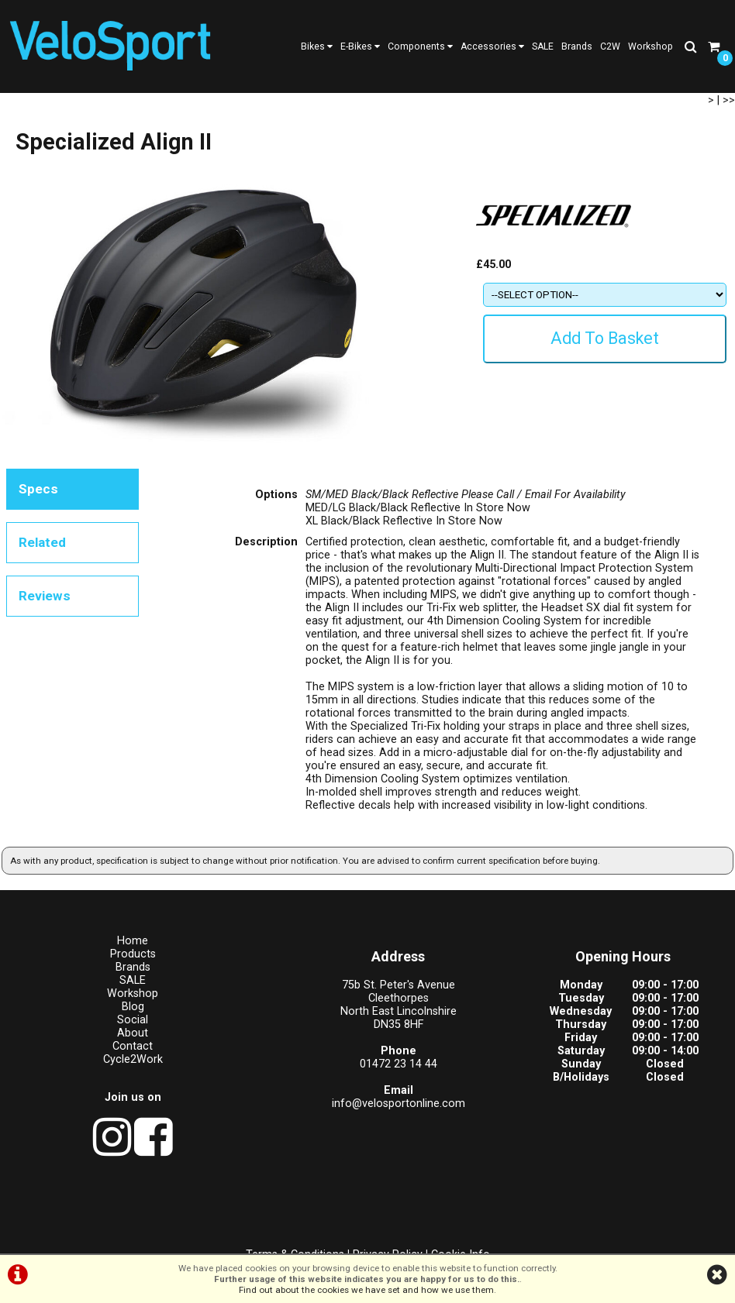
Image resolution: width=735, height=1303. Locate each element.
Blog (92, 1050)
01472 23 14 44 (276, 1107)
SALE (543, 46)
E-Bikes (360, 46)
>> (729, 141)
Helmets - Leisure (166, 113)
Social (92, 1063)
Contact (92, 1089)
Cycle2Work (92, 1102)
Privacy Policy (388, 1237)
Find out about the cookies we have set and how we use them (366, 1289)
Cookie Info (460, 1237)
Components (420, 46)
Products (26, 113)
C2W (610, 46)
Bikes (317, 46)
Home (92, 984)
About (92, 1076)
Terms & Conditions (295, 1237)
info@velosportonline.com (276, 1146)
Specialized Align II (249, 113)
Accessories (492, 46)
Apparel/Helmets (87, 113)
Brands (576, 46)
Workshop (650, 46)
